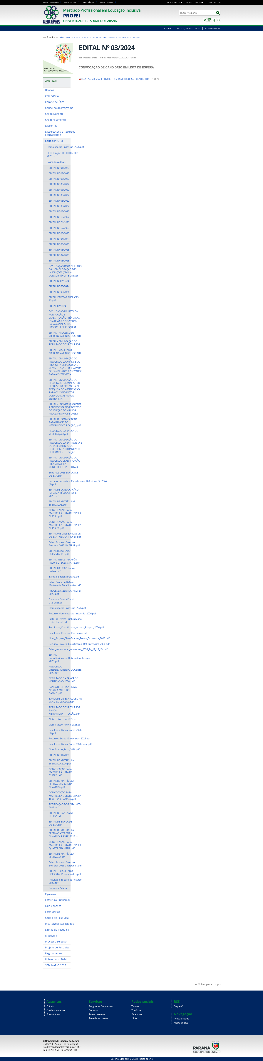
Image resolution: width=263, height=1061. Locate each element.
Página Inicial (66, 37)
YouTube (209, 20)
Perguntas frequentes (101, 1006)
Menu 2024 (81, 37)
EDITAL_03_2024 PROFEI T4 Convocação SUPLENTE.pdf (114, 78)
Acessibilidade (174, 2)
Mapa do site (213, 2)
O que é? (178, 1006)
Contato (168, 28)
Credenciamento (55, 1010)
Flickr (218, 20)
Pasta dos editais (112, 37)
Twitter (205, 20)
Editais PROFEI (95, 37)
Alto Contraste (194, 2)
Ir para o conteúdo (52, 2)
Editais (50, 1006)
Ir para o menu (72, 2)
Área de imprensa (98, 1018)
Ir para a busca (89, 2)
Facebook (214, 20)
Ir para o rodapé (108, 2)
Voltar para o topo (209, 984)
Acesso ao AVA (212, 28)
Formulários (53, 1014)
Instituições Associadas (189, 28)
